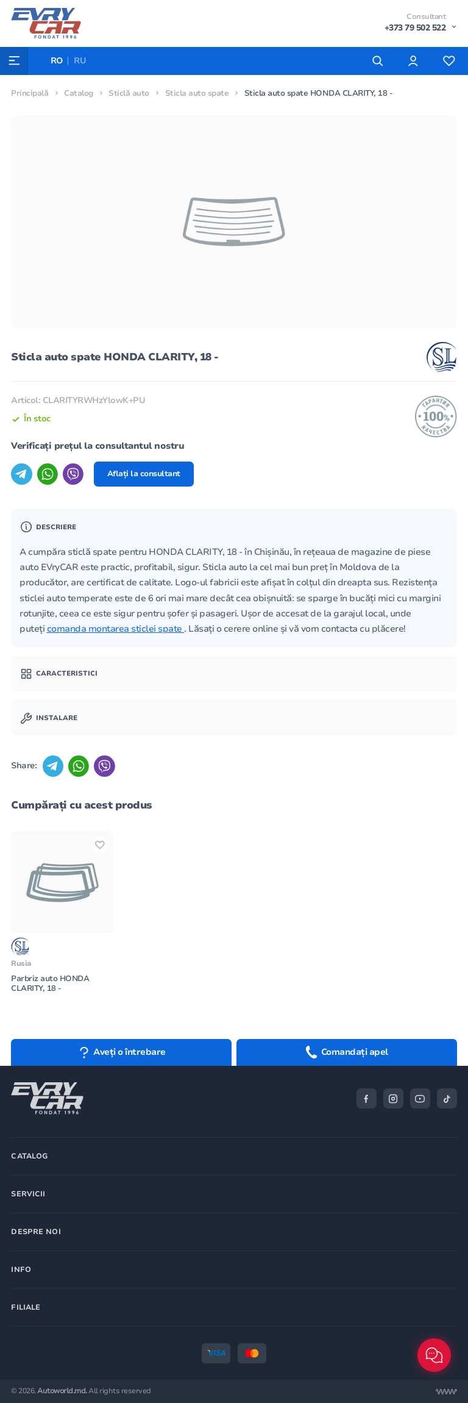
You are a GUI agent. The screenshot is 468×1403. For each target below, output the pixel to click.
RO (57, 60)
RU (80, 60)
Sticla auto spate (197, 93)
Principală (29, 93)
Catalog (78, 93)
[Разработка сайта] (446, 1391)
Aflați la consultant (145, 474)
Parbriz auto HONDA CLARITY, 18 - (50, 984)
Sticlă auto (128, 93)
